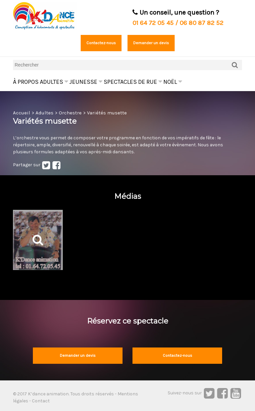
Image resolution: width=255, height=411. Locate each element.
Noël (172, 81)
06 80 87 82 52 (201, 23)
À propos (26, 81)
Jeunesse (85, 81)
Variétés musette (107, 113)
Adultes (54, 81)
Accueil (21, 113)
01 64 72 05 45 (153, 23)
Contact (41, 401)
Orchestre (70, 113)
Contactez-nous (101, 43)
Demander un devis (151, 43)
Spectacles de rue (133, 81)
